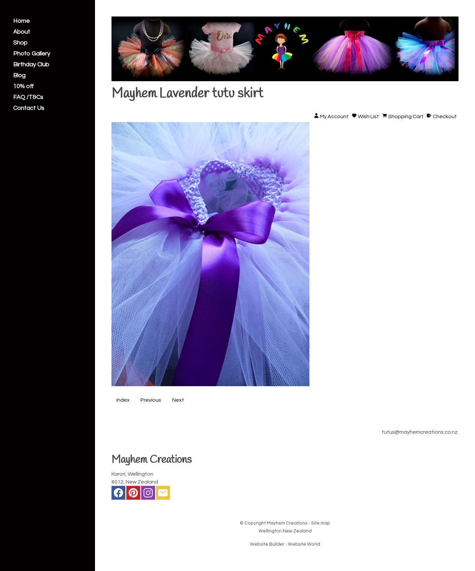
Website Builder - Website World (285, 544)
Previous (151, 400)
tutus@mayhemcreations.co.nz (420, 432)
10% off (23, 86)
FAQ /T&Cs (28, 97)
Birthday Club (31, 65)
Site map (320, 523)
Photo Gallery (31, 54)
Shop (20, 43)
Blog (19, 76)
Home (21, 21)
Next (178, 400)
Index (123, 400)
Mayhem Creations (287, 523)
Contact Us (28, 108)
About (21, 32)
